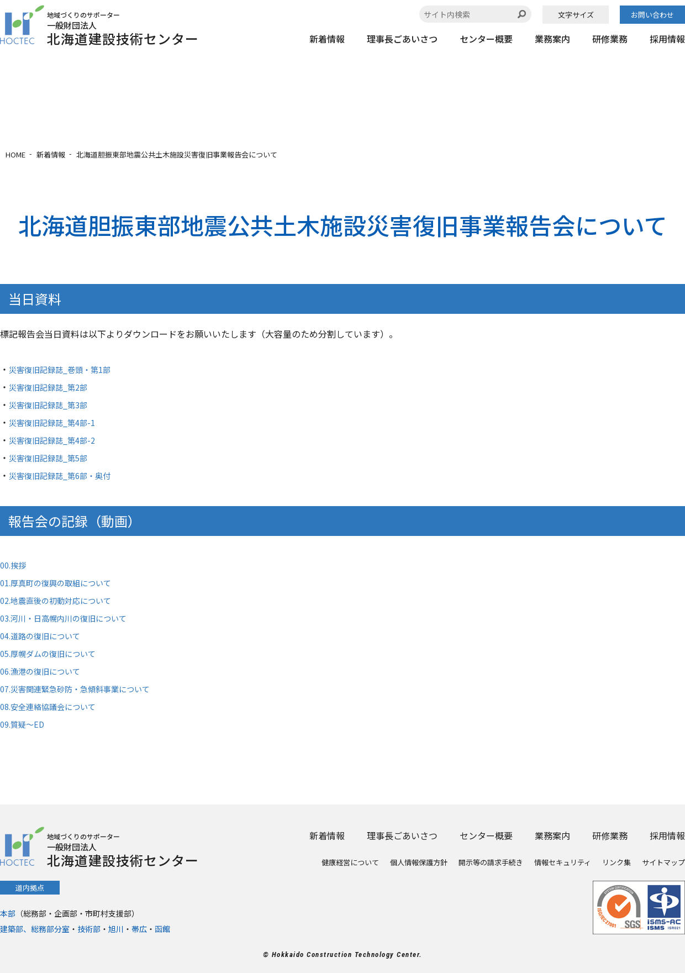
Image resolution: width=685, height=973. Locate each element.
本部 (7, 913)
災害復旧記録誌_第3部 (53, 404)
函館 (162, 928)
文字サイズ (576, 14)
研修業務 (610, 38)
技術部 (89, 928)
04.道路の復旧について (46, 635)
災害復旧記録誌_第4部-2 (58, 439)
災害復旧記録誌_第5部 (53, 457)
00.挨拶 (15, 564)
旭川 (116, 928)
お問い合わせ (652, 14)
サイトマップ (663, 862)
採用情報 (667, 38)
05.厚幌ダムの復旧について (54, 653)
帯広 (139, 928)
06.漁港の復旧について (46, 670)
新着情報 (327, 38)
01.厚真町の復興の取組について (63, 582)
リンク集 (616, 862)
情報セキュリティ (562, 862)
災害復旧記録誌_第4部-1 (58, 422)
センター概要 (486, 38)
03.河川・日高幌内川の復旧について (72, 617)
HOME (15, 154)
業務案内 (552, 38)
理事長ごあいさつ (402, 38)
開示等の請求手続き (491, 862)
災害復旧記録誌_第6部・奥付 (67, 475)
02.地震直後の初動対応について (63, 600)
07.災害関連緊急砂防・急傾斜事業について (85, 688)
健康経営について (350, 862)
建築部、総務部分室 (35, 928)
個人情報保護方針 (418, 862)
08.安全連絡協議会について (54, 706)
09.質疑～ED (25, 723)
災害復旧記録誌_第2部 (53, 386)
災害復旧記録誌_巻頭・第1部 (67, 369)
